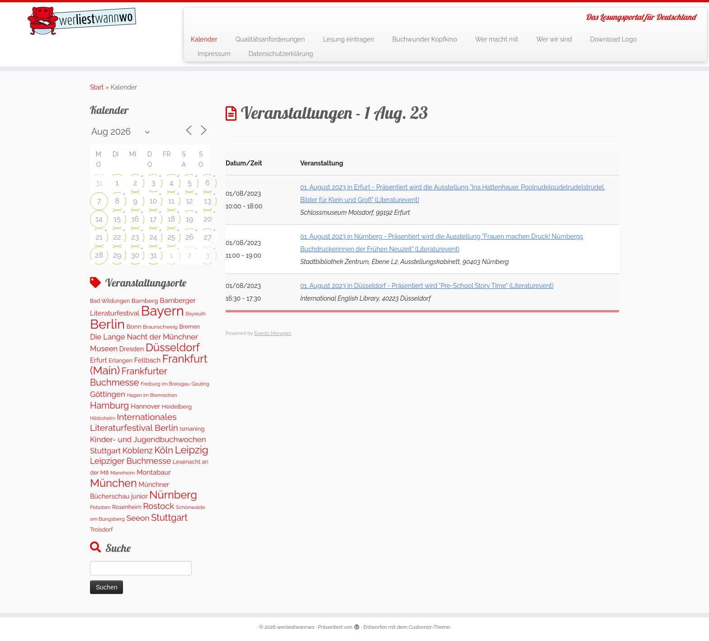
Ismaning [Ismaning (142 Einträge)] (192, 428)
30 (135, 255)
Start (97, 87)
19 (189, 219)
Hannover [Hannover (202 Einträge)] (146, 406)
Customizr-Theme (429, 627)
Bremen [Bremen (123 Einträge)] (189, 326)
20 (207, 219)
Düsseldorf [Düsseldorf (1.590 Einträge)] (173, 347)
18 (171, 219)
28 (99, 255)
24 (153, 237)
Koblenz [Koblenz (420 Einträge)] (138, 450)
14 (99, 219)
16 (135, 219)
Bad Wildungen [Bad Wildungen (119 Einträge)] (110, 300)
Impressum (214, 53)
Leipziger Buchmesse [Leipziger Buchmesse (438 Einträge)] (130, 461)
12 (189, 201)
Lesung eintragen (348, 39)
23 (135, 237)
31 (98, 183)
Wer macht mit (496, 39)
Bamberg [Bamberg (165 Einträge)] (145, 300)
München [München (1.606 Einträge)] (113, 483)
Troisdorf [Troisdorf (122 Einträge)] (101, 529)
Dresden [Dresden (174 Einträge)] (131, 349)
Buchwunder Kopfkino (424, 39)
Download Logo (613, 39)
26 (189, 237)
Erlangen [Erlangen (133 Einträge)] (120, 360)
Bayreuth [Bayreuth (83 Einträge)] (195, 313)
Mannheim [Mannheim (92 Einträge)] (122, 473)
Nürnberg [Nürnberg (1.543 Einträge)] (173, 495)
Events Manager (272, 333)
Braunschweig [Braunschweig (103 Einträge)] (160, 327)
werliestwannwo (296, 627)
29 (117, 255)
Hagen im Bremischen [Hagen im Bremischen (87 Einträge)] (152, 395)
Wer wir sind (554, 39)
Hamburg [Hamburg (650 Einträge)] (109, 405)
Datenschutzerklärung (281, 53)
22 (117, 237)
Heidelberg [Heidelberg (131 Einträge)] (177, 406)
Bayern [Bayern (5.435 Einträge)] (162, 311)
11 (171, 201)
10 (153, 201)
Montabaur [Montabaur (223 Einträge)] (154, 472)
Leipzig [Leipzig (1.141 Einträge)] (191, 450)
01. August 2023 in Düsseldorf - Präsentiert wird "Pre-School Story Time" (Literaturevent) (426, 285)
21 (98, 237)
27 (208, 237)
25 (171, 237)
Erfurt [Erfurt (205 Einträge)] (98, 360)
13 (207, 201)
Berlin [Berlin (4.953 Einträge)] (107, 324)
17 (153, 219)
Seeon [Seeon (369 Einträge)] (137, 518)
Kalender (204, 39)
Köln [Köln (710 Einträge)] (163, 450)
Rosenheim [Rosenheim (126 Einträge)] (127, 507)
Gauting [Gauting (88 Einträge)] (200, 384)
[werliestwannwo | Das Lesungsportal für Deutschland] (82, 21)
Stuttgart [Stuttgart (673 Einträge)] (169, 517)
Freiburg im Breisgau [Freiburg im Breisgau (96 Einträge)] (165, 384)
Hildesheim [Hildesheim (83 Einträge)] (102, 418)
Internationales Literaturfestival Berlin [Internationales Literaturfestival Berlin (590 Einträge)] (134, 422)
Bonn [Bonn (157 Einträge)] (134, 326)
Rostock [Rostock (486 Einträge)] (158, 506)
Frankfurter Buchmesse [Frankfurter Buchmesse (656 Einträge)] (128, 376)
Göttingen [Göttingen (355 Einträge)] (107, 394)
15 (117, 219)
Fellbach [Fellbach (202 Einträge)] (147, 360)
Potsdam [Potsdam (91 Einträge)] (100, 507)
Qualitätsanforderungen (270, 39)
